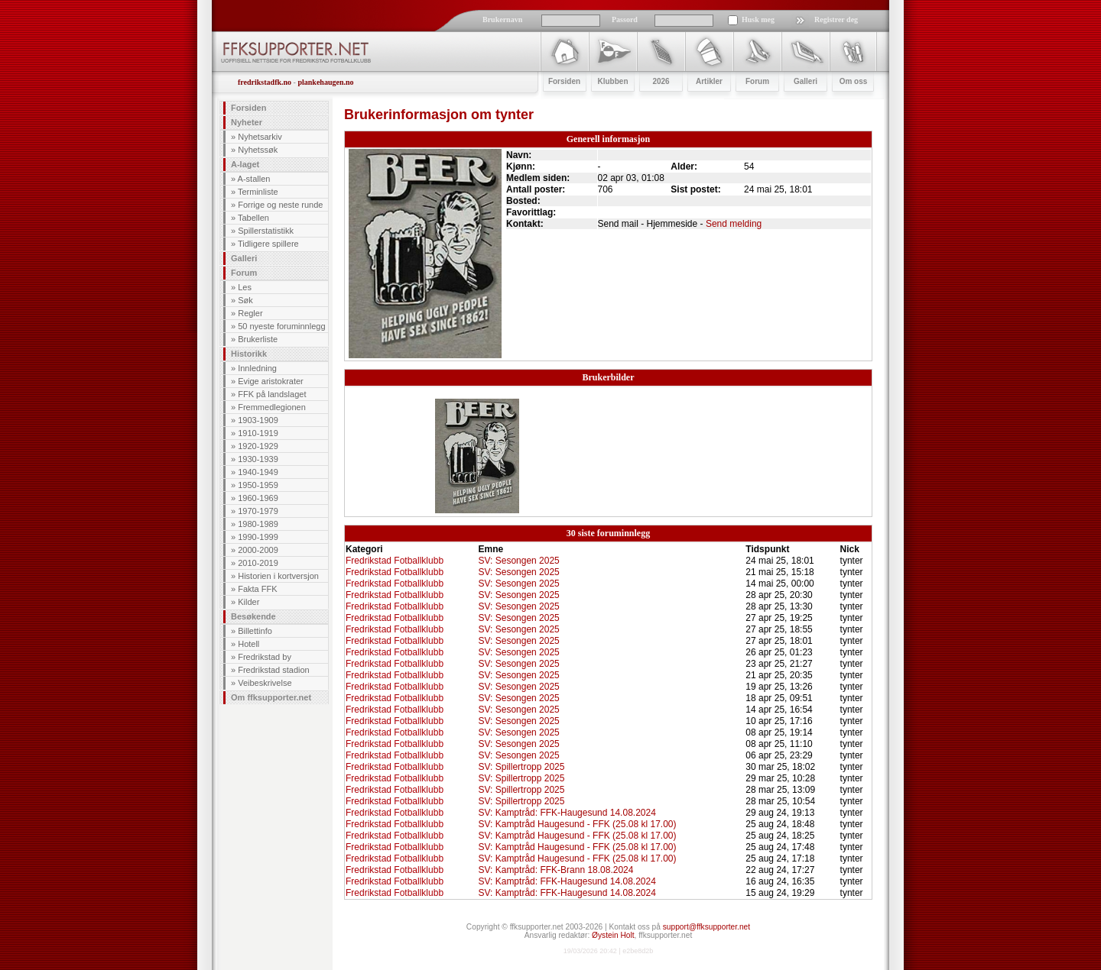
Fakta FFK (257, 588)
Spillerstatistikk (266, 230)
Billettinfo (255, 630)
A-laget (245, 164)
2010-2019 (258, 562)
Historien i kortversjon (278, 575)
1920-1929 (258, 446)
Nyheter (246, 122)
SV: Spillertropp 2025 (521, 766)
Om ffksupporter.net (271, 697)
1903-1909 (258, 420)
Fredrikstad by (264, 656)
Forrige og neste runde (280, 204)
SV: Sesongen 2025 (518, 560)
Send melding (734, 223)
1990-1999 (258, 537)
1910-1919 (258, 433)
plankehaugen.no (325, 82)
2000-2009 (258, 550)
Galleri (244, 258)
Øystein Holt (613, 935)
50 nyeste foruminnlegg (281, 326)
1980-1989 (258, 524)
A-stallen (254, 178)
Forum (244, 272)
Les (245, 287)
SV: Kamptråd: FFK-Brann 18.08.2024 (555, 870)
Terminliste (258, 191)
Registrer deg (836, 19)
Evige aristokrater (271, 381)
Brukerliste (258, 339)
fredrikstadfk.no (264, 82)
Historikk (249, 353)
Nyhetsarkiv (259, 136)
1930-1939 (258, 459)
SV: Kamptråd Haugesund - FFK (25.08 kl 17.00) (577, 824)
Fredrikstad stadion (274, 669)
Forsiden (248, 107)
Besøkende (253, 616)
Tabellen (253, 217)
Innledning (257, 368)
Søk (245, 300)
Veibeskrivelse (264, 682)
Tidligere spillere (268, 243)
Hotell (248, 643)
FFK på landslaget (272, 394)
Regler (250, 313)
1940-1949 (258, 472)
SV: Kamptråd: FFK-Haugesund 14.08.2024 (566, 812)
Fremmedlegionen (272, 407)
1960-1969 (258, 498)
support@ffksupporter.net (706, 927)
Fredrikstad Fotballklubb (394, 560)
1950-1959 (258, 485)
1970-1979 (258, 511)
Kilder (248, 601)
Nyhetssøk (258, 149)
